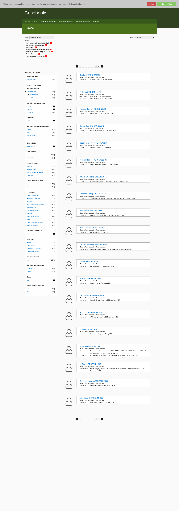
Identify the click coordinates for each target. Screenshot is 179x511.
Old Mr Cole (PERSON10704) (91, 126)
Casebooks (36, 12)
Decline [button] (151, 4)
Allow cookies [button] (166, 4)
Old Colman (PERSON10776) (91, 296)
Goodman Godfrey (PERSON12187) (94, 143)
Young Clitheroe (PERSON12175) (93, 160)
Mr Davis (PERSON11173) (90, 92)
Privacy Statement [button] (77, 4)
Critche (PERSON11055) (89, 75)
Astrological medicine (66, 21)
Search (34, 21)
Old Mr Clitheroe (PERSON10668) (93, 245)
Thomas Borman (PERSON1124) (93, 109)
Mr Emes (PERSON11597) (90, 346)
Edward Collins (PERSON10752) (92, 194)
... (95, 66)
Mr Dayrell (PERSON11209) (90, 211)
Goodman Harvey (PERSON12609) (93, 381)
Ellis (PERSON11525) (88, 329)
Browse (27, 21)
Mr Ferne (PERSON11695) (90, 364)
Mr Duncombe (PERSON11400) (92, 228)
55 (98, 66)
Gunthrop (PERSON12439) (90, 312)
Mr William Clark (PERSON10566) (93, 177)
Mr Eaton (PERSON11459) (90, 279)
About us (96, 21)
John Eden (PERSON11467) (91, 398)
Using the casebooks (83, 21)
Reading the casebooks (48, 21)
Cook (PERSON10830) (88, 262)
